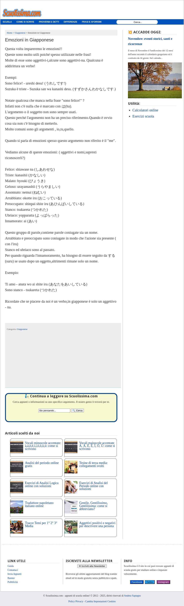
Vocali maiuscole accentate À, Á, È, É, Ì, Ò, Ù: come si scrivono (97, 446)
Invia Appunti (14, 574)
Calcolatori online (145, 110)
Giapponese (22, 329)
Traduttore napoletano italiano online (39, 504)
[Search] (77, 410)
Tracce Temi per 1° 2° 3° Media (41, 524)
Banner (11, 578)
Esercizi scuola (143, 116)
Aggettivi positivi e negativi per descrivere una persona (97, 524)
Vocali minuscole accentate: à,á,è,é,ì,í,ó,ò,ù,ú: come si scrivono (43, 446)
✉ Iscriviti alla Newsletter (92, 566)
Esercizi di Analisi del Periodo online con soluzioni (93, 486)
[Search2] (54, 410)
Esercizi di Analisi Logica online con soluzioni (41, 484)
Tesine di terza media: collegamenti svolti (93, 464)
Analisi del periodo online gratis (42, 464)
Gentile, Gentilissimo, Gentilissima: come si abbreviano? (93, 506)
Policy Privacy (75, 601)
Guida (11, 566)
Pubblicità (13, 582)
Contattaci (13, 570)
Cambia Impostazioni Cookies (100, 601)
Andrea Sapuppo (132, 595)
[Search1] (138, 22)
